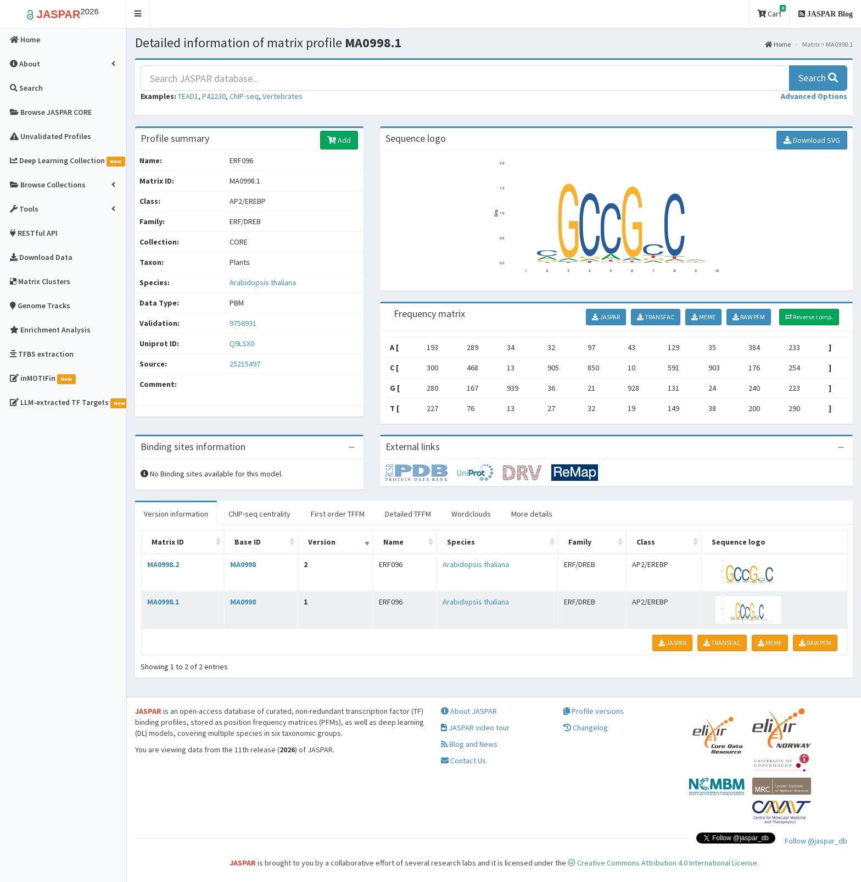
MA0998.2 (163, 564)
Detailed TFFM (408, 514)
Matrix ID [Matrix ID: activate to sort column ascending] (168, 542)
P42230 (214, 96)
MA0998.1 (163, 602)
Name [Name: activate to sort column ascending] (393, 542)
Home (778, 44)
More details (531, 514)
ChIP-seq (244, 96)
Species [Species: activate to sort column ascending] (461, 542)
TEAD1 (188, 96)
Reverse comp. (809, 317)
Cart (771, 12)
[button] (138, 14)
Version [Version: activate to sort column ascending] (322, 542)
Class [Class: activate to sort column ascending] (645, 542)
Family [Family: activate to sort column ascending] (579, 542)
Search (818, 77)
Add (339, 140)
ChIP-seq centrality (259, 514)
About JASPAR (469, 711)
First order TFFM (338, 514)
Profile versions (593, 711)
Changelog (585, 728)
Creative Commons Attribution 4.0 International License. (663, 863)
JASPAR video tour (475, 728)
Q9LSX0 (243, 343)
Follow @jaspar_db (816, 841)
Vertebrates (282, 96)
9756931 (243, 323)
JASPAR (606, 317)
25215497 (245, 364)
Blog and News (469, 744)
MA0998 (243, 564)
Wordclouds (471, 514)
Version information (176, 514)
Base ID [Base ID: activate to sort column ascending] (247, 542)
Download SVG (812, 140)
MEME (703, 317)
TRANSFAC (655, 317)
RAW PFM (749, 317)
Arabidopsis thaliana (263, 282)
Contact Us (463, 760)
